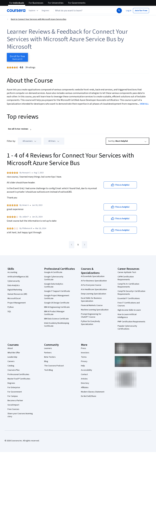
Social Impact (13, 404)
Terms (84, 357)
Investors (85, 352)
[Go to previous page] (71, 244)
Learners (48, 348)
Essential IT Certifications (129, 298)
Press (83, 348)
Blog (46, 361)
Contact (84, 374)
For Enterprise (14, 387)
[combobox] (81, 10)
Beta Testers (50, 357)
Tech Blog (48, 370)
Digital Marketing (15, 289)
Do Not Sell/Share (88, 396)
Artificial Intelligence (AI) (18, 276)
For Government (15, 391)
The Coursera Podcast (54, 365)
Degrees (11, 383)
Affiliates (85, 387)
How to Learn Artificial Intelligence (127, 316)
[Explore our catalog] (34, 10)
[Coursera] (16, 10)
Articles (84, 378)
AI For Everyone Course (91, 285)
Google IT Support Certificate (57, 291)
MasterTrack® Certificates (19, 378)
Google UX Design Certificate (56, 302)
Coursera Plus (14, 370)
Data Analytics (14, 285)
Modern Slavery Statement (92, 391)
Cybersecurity (14, 281)
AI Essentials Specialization (92, 276)
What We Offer (14, 352)
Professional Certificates (18, 374)
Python (11, 307)
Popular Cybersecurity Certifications (127, 327)
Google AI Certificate (53, 272)
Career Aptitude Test (127, 272)
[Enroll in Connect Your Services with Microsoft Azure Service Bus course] (17, 57)
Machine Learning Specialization (94, 309)
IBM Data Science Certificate (56, 318)
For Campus (13, 396)
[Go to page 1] (78, 244)
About (10, 348)
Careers (11, 361)
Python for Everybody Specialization (90, 323)
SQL (9, 311)
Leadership (12, 357)
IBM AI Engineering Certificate (57, 307)
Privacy (84, 361)
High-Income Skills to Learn (129, 310)
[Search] (119, 10)
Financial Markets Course (92, 305)
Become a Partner (15, 400)
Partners (48, 352)
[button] (45, 10)
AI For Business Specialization (94, 280)
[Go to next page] (84, 244)
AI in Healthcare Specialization (94, 289)
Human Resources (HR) (17, 294)
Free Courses (13, 409)
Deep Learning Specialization (93, 293)
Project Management (17, 302)
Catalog (11, 365)
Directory (85, 383)
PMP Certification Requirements (131, 321)
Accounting (12, 272)
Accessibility (86, 370)
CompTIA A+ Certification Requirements (128, 285)
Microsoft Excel (14, 298)
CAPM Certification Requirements (126, 278)
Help (83, 365)
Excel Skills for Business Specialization (91, 300)
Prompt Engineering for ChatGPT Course (91, 315)
